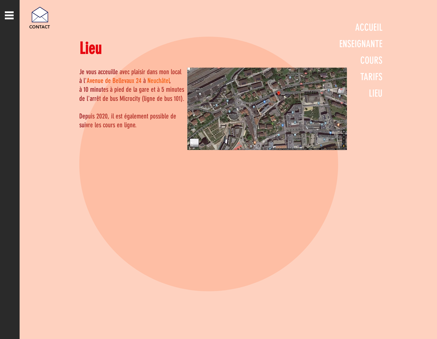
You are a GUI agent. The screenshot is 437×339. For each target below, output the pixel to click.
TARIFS (371, 77)
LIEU (375, 93)
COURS (371, 60)
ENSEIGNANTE (360, 44)
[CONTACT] (39, 27)
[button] (9, 15)
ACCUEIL (368, 27)
